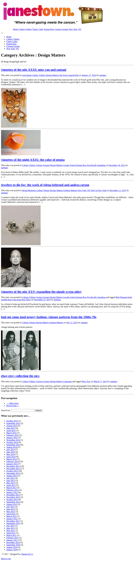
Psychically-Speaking (96, 165)
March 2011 (11, 535)
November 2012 (13, 497)
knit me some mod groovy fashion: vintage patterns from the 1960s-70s (48, 317)
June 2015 (10, 428)
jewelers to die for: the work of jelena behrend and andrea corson (45, 185)
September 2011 (13, 523)
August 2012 (11, 504)
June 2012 (10, 509)
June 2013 (10, 480)
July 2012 (10, 507)
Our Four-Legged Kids (69, 75)
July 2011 (10, 526)
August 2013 (11, 476)
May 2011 (10, 530)
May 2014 (10, 454)
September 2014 (13, 445)
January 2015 (12, 437)
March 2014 (11, 459)
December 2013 (13, 466)
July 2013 (10, 478)
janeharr (102, 75)
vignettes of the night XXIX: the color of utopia (33, 159)
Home (15, 29)
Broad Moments (29, 190)
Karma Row (49, 29)
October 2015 (12, 421)
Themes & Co (27, 554)
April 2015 (11, 430)
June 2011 (10, 528)
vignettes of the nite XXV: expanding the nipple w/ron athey (41, 291)
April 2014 (11, 457)
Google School (69, 165)
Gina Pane (17, 300)
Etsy (89, 381)
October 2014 (12, 442)
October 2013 (12, 471)
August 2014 (11, 447)
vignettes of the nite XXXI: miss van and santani (33, 69)
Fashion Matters (71, 190)
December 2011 (13, 521)
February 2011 (12, 538)
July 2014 (10, 449)
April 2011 (10, 533)
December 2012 (13, 495)
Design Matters (52, 75)
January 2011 (12, 540)
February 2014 (12, 461)
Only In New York (99, 190)
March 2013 (11, 488)
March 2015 (11, 433)
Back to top (6, 558)
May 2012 (10, 511)
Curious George (61, 29)
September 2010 (13, 545)
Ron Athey (26, 300)
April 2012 (11, 514)
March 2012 (11, 516)
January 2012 (12, 519)
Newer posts (13, 406)
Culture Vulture (25, 29)
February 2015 (12, 435)
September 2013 (13, 473)
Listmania (67, 381)
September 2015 (13, 423)
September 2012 (13, 502)
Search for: (5, 410)
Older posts (12, 403)
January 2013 (12, 492)
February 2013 (12, 490)
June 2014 (10, 452)
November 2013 (13, 468)
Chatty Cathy (38, 29)
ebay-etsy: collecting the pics (20, 376)
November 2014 (13, 440)
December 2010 (13, 542)
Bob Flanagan (122, 297)
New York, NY (75, 29)
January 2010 (12, 549)
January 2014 (12, 464)
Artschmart (27, 75)
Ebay (84, 381)
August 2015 (11, 426)
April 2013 (11, 485)
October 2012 (12, 499)
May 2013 (10, 483)
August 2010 (11, 547)
